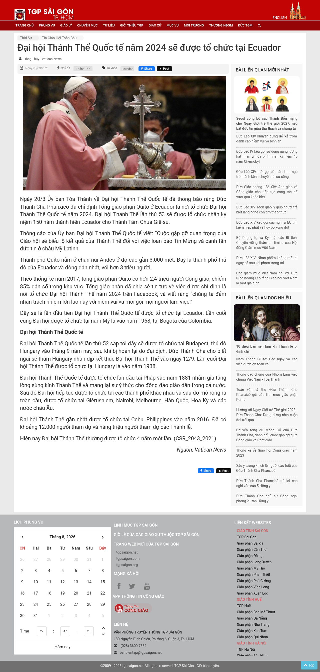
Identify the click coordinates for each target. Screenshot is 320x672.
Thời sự (26, 38)
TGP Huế (244, 606)
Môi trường (194, 25)
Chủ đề (65, 68)
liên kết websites (252, 522)
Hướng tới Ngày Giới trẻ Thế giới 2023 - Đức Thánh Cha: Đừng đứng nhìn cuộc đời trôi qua (267, 415)
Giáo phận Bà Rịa (250, 543)
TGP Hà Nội (246, 650)
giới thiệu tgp (131, 25)
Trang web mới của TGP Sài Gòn (146, 544)
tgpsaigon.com (128, 559)
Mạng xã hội (127, 573)
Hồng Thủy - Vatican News (43, 59)
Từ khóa (111, 68)
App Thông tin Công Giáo (138, 596)
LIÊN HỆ (121, 624)
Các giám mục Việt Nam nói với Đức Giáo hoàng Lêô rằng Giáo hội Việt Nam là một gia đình (267, 278)
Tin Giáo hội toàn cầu (59, 38)
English (279, 18)
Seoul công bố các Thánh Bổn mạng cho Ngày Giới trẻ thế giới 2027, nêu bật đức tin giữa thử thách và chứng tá (267, 123)
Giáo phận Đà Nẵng (252, 618)
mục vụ (172, 25)
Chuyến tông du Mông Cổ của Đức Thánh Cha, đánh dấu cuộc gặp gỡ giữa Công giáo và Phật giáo (267, 435)
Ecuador (127, 69)
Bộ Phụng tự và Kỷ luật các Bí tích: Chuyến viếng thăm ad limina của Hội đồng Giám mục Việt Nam (267, 243)
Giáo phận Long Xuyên (254, 562)
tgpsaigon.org (127, 565)
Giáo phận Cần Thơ (251, 550)
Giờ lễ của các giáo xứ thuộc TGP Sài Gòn (157, 534)
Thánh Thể (83, 69)
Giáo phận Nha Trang (253, 625)
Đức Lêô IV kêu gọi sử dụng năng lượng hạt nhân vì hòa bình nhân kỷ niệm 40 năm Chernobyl (267, 156)
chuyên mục (87, 25)
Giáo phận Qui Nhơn (252, 637)
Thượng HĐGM (221, 25)
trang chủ (25, 25)
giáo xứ (154, 25)
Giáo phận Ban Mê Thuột (256, 612)
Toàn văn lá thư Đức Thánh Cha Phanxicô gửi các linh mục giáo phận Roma (267, 395)
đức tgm (245, 25)
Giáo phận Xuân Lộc (252, 593)
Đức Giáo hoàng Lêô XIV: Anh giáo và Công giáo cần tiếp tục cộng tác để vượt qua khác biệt (267, 192)
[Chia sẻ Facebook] (146, 68)
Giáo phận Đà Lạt (250, 556)
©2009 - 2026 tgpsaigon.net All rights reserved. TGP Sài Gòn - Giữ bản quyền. (160, 666)
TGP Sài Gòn (246, 537)
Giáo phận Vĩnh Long (253, 587)
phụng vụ (47, 25)
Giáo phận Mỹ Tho (251, 568)
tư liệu (109, 25)
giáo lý (66, 25)
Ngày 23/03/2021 (36, 68)
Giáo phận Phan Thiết (253, 575)
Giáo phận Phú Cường (254, 581)
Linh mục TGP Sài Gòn (136, 525)
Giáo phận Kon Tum (252, 631)
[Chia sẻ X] (164, 68)
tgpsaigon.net (127, 552)
